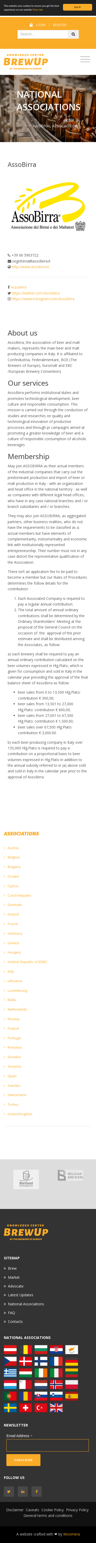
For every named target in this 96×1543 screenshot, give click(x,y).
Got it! (77, 7)
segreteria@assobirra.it (31, 261)
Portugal (12, 1038)
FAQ (11, 1312)
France (11, 923)
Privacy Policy (77, 1509)
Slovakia (12, 1056)
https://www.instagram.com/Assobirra (43, 298)
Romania (13, 1047)
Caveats (32, 1509)
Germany (13, 933)
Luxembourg (15, 990)
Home (69, 120)
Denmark (13, 904)
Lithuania (13, 981)
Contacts (15, 1321)
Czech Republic (17, 895)
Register (59, 25)
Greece (11, 943)
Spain (10, 1076)
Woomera (71, 1534)
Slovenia (12, 1066)
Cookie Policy (52, 1509)
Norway (12, 1019)
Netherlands (15, 1009)
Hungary (12, 952)
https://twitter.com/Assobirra (36, 293)
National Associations (26, 1303)
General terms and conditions (48, 1515)
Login (41, 25)
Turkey (11, 1104)
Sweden (12, 1085)
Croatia (11, 876)
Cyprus (11, 885)
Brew (12, 1268)
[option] (26, 1179)
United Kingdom (18, 1114)
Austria (11, 848)
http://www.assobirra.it (30, 266)
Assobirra (18, 287)
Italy (9, 971)
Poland (11, 1028)
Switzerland (15, 1094)
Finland (11, 914)
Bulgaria (12, 866)
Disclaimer (15, 1509)
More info (38, 9)
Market (14, 1277)
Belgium (12, 857)
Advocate (16, 1286)
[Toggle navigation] (85, 59)
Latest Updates (20, 1294)
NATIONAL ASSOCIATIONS (55, 125)
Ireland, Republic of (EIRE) (25, 961)
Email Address (19, 1435)
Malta (10, 999)
